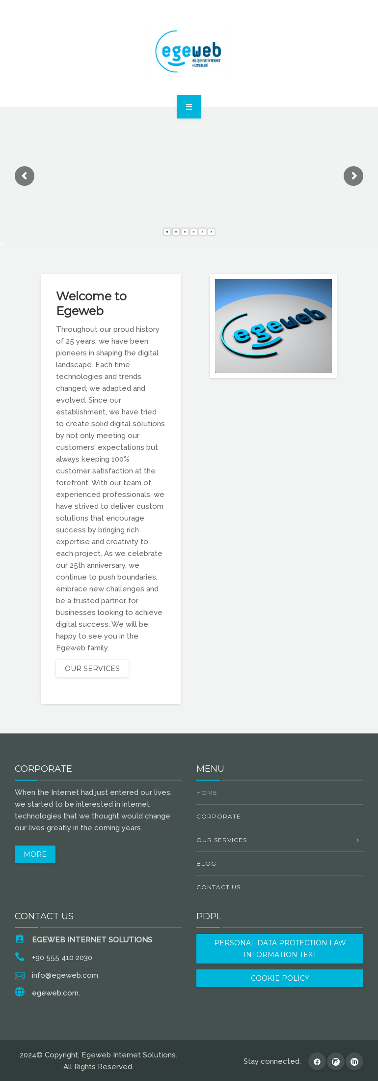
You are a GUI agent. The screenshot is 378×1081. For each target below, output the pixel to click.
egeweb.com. (56, 993)
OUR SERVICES (92, 668)
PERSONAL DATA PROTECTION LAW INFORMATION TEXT (280, 948)
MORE (35, 854)
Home (206, 792)
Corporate (218, 816)
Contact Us (218, 887)
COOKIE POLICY (280, 978)
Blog (206, 863)
